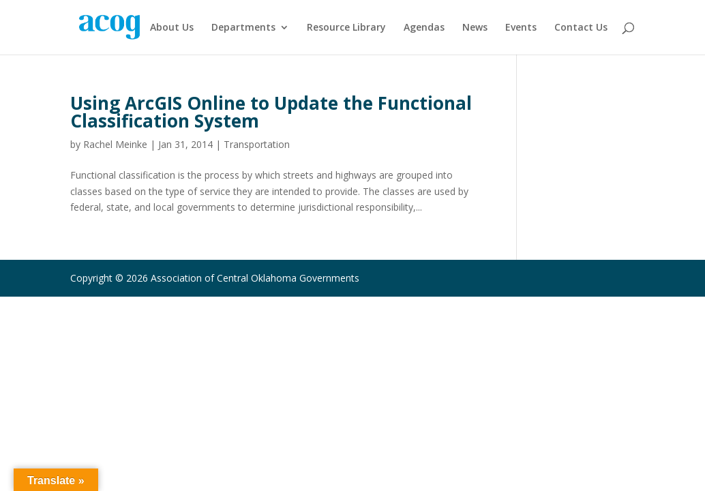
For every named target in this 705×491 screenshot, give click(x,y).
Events (521, 28)
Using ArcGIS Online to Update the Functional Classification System (271, 112)
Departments (243, 28)
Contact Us (581, 28)
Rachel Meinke (115, 144)
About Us (172, 28)
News (474, 28)
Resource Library (346, 28)
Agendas (424, 28)
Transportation (257, 144)
